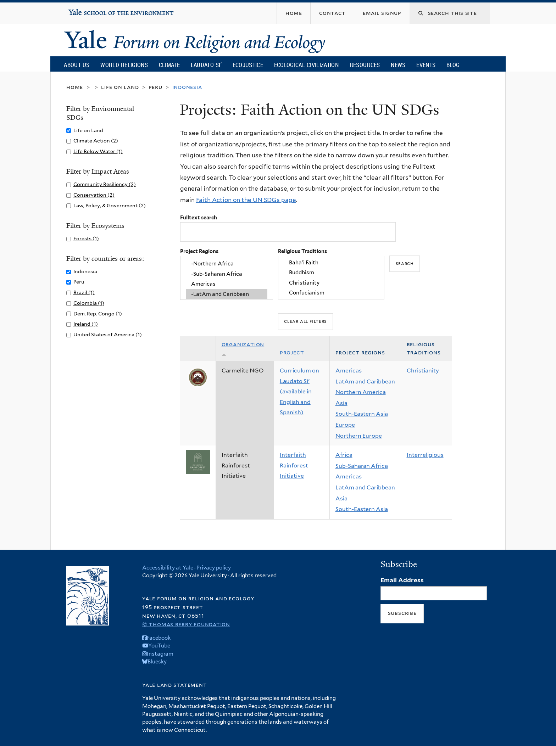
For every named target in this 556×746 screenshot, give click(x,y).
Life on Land (120, 87)
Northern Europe (358, 435)
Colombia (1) (88, 303)
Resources (365, 65)
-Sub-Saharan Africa (226, 274)
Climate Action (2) (95, 141)
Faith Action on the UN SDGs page (246, 199)
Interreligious (425, 454)
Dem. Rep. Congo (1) (97, 313)
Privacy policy (213, 568)
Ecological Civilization (306, 65)
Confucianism (331, 293)
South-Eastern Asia (361, 413)
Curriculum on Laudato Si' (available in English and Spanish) (299, 391)
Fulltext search (198, 217)
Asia (341, 403)
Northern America (360, 392)
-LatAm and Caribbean (226, 294)
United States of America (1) (107, 334)
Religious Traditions (302, 251)
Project (292, 352)
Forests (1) (86, 238)
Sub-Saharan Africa (361, 465)
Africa (343, 454)
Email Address (402, 580)
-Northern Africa (226, 264)
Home (74, 87)
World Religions (124, 65)
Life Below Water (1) (98, 151)
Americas (226, 284)
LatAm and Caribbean (365, 381)
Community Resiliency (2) (104, 184)
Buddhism (331, 273)
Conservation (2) (94, 195)
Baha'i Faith (331, 263)
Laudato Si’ (206, 65)
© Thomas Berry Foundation (186, 624)
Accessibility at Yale (167, 568)
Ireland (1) (85, 324)
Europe (345, 424)
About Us (76, 65)
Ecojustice (248, 65)
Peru (155, 87)
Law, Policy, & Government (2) (109, 205)
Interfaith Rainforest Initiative (294, 465)
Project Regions (199, 251)
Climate (169, 65)
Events (425, 65)
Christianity (331, 283)
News (398, 65)
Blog (453, 65)
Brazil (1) (84, 292)
